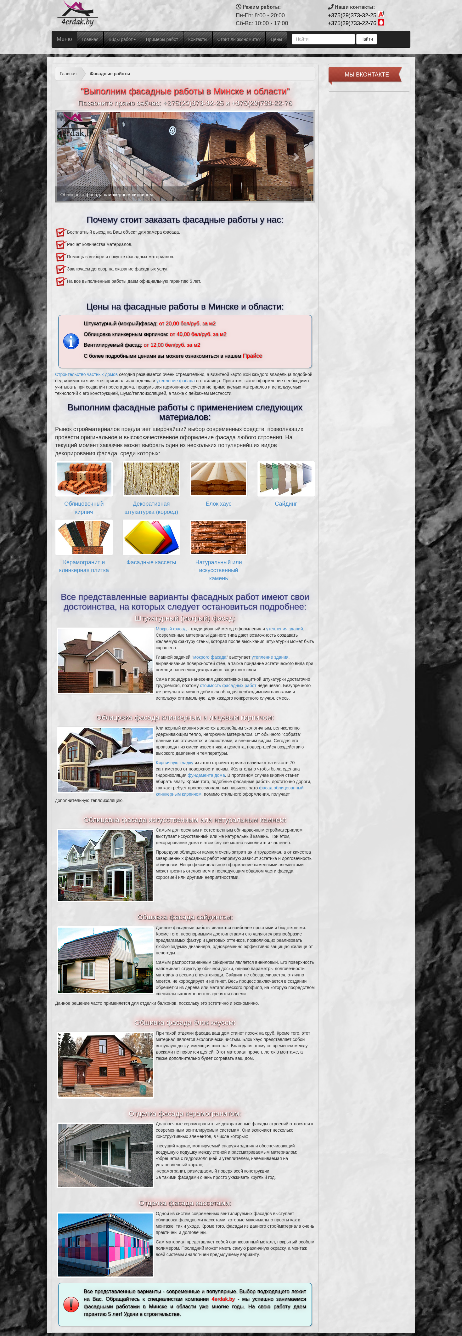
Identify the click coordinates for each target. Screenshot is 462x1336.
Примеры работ (162, 39)
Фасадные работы (110, 73)
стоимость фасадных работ (228, 685)
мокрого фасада (210, 657)
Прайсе (252, 356)
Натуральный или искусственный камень (218, 570)
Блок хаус (219, 504)
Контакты (197, 39)
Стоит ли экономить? (239, 39)
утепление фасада (175, 380)
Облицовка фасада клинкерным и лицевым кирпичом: (185, 717)
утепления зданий (284, 628)
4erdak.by (223, 1299)
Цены (276, 39)
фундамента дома (206, 775)
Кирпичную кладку (174, 762)
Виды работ (122, 39)
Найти (366, 39)
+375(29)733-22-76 (352, 23)
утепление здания (270, 657)
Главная (92, 39)
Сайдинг (286, 504)
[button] (74, 156)
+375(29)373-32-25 (352, 15)
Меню (64, 39)
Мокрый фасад (171, 628)
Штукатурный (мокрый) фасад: (185, 618)
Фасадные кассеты (151, 562)
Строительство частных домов (86, 374)
